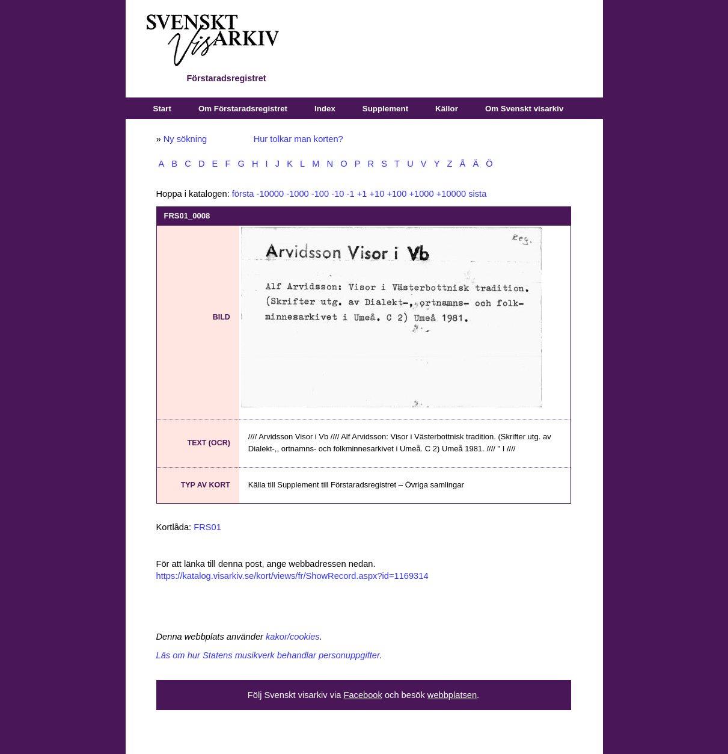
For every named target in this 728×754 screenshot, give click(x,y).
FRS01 (207, 527)
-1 (351, 194)
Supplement (385, 108)
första (243, 194)
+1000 (421, 194)
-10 (337, 194)
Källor (446, 108)
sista (477, 194)
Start (162, 108)
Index (324, 108)
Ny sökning (185, 139)
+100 (396, 194)
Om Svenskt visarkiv (524, 108)
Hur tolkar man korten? (298, 139)
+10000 (451, 194)
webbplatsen (452, 695)
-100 (320, 194)
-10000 (270, 194)
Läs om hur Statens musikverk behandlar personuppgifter (268, 655)
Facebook (362, 695)
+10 (376, 194)
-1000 (297, 194)
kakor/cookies (293, 636)
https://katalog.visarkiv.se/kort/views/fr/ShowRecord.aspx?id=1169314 (292, 576)
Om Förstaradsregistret (242, 108)
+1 (362, 194)
